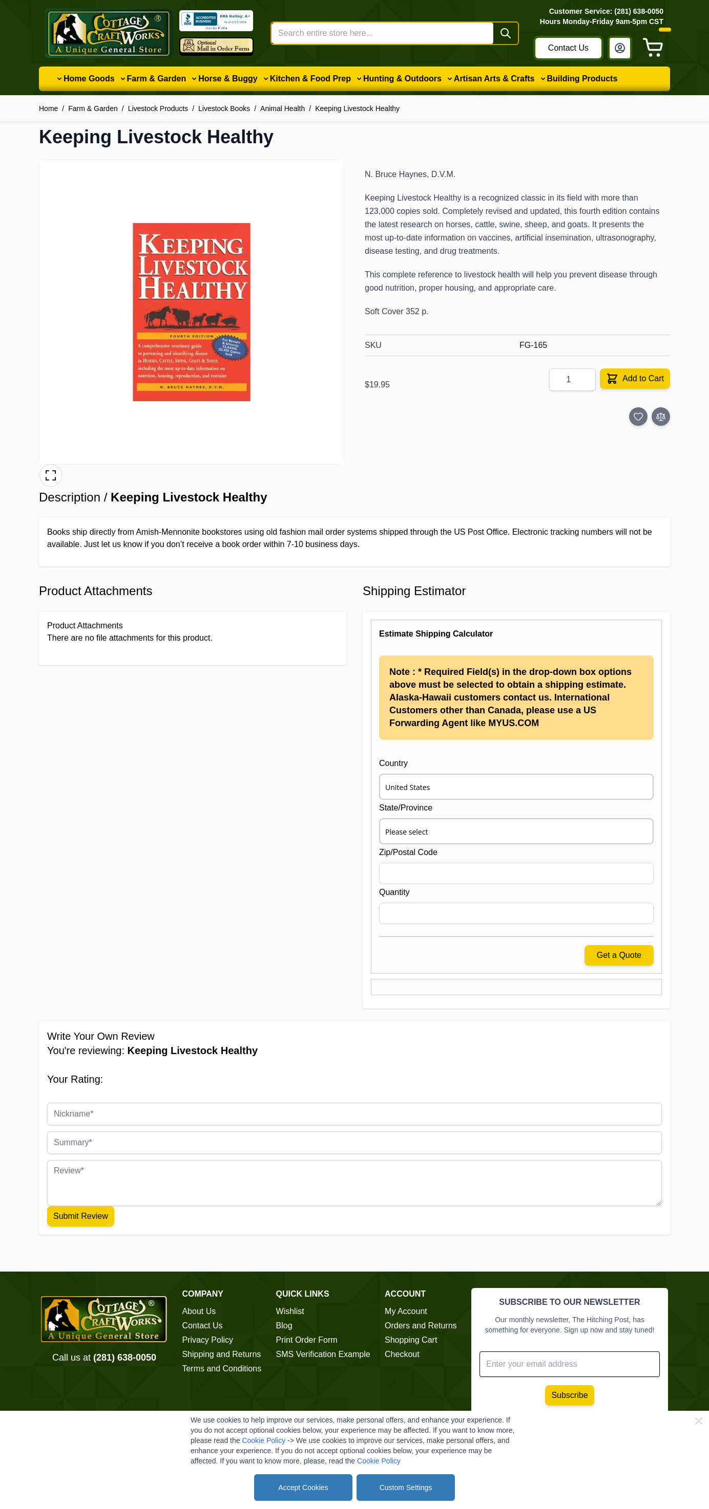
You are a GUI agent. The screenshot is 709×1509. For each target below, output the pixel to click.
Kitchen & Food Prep (310, 78)
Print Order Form (307, 1340)
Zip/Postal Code (408, 852)
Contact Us (568, 47)
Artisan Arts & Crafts (494, 78)
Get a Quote (619, 955)
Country (393, 763)
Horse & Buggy (228, 78)
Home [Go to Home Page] (48, 108)
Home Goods (89, 78)
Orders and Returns (421, 1325)
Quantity (394, 892)
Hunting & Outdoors (402, 78)
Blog (284, 1325)
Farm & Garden (156, 78)
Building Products (582, 78)
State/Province (405, 807)
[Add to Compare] (661, 416)
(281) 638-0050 (124, 1357)
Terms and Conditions (221, 1368)
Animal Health (282, 108)
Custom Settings (406, 1487)
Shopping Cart (411, 1340)
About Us (199, 1311)
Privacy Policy (207, 1340)
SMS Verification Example (323, 1354)
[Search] (505, 33)
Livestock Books (224, 108)
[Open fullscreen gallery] (50, 475)
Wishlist (290, 1311)
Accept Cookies (303, 1487)
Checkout (402, 1354)
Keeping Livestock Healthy (357, 108)
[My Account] (620, 48)
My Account (406, 1311)
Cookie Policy (263, 1440)
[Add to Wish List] (638, 416)
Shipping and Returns (221, 1354)
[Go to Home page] (109, 33)
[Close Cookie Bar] (699, 1421)
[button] (191, 312)
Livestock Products (158, 108)
